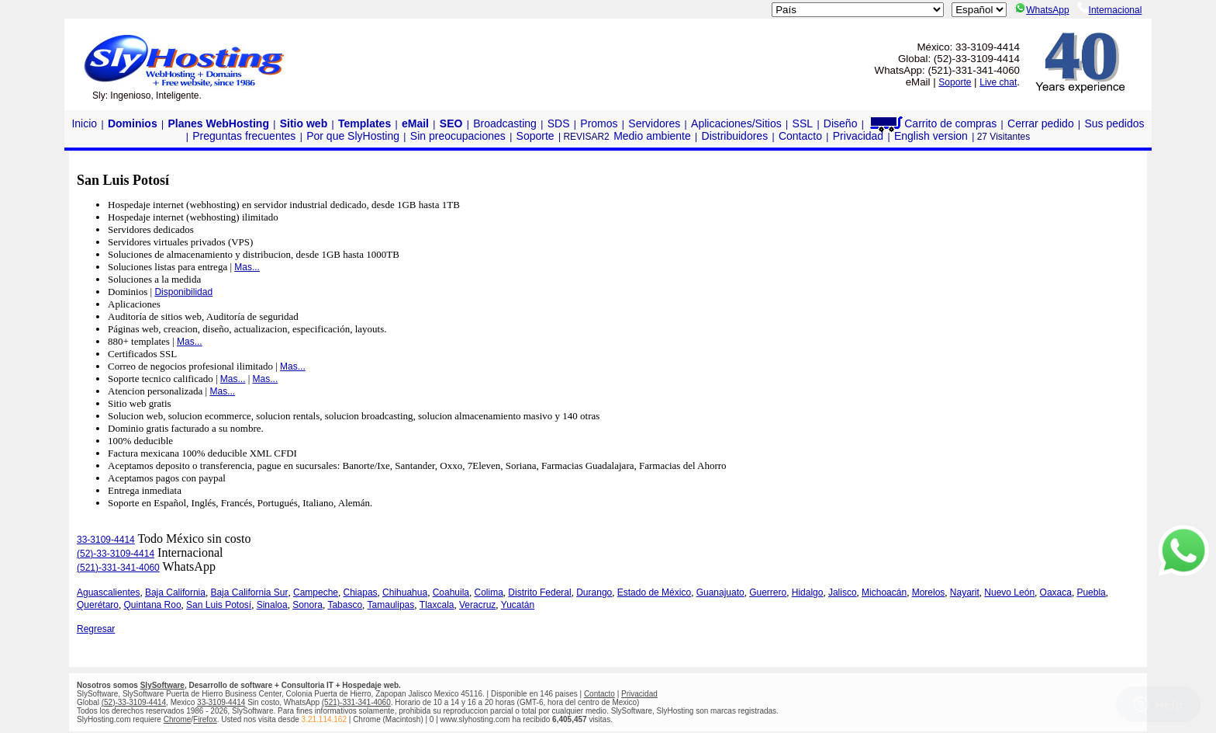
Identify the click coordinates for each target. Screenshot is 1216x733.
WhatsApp (1041, 10)
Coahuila (451, 592)
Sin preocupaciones (458, 136)
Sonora (307, 604)
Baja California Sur (249, 592)
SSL (803, 123)
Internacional (1109, 10)
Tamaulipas (391, 604)
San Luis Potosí (218, 604)
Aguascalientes (108, 592)
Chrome (178, 719)
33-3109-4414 (106, 539)
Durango (594, 592)
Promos (598, 123)
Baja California (175, 592)
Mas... (247, 267)
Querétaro (98, 604)
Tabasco (344, 604)
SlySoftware (162, 685)
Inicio (84, 123)
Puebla (1090, 592)
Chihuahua (404, 592)
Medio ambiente (652, 136)
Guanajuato (720, 592)
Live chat (998, 82)
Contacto (800, 136)
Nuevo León (1009, 592)
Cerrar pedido (1040, 123)
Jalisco (842, 592)
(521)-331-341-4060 (118, 567)
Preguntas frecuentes (243, 136)
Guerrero (767, 592)
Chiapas (361, 592)
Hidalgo (808, 592)
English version (931, 136)
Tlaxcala (437, 604)
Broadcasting (505, 123)
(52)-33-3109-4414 (115, 553)
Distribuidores (735, 136)
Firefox (205, 719)
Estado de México (654, 592)
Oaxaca (1056, 592)
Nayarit (964, 592)
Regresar (96, 629)
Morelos (928, 592)
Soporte (954, 82)
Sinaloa (272, 604)
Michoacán (884, 592)
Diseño (841, 123)
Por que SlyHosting (352, 136)
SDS (559, 123)
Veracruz (477, 604)
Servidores (654, 123)
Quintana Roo (152, 604)
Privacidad (858, 136)
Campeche (315, 592)
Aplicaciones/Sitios (736, 123)
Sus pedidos (1114, 123)
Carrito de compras (932, 123)
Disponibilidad (183, 292)
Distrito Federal (539, 592)
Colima (489, 592)
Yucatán (517, 604)
